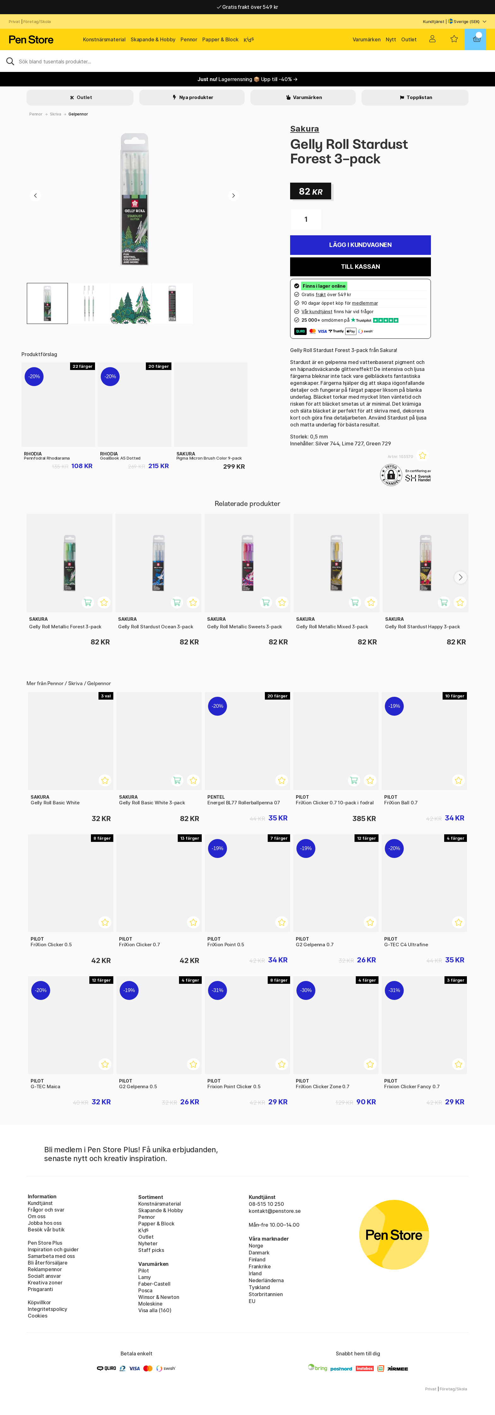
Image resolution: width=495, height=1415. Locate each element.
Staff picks (151, 1250)
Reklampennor (45, 1269)
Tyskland (259, 1287)
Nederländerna (266, 1280)
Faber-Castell (154, 1284)
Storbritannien (266, 1294)
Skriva (55, 114)
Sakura (304, 128)
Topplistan (419, 97)
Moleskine (150, 1304)
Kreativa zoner (45, 1282)
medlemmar (365, 303)
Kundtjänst (433, 21)
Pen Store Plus (45, 1243)
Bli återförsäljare (48, 1262)
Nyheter (148, 1243)
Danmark (259, 1252)
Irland (255, 1273)
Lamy (144, 1277)
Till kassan (360, 266)
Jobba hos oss (45, 1223)
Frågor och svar (46, 1210)
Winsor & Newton (158, 1297)
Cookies (37, 1315)
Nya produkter (196, 97)
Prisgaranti (40, 1289)
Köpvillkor (39, 1302)
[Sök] (247, 61)
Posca (145, 1290)
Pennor (189, 39)
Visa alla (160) (154, 1310)
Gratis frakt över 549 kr (247, 7)
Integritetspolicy (47, 1309)
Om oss (36, 1216)
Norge (256, 1245)
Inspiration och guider (53, 1249)
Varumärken (367, 39)
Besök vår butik (46, 1229)
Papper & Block (220, 39)
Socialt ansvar (44, 1276)
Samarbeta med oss (51, 1256)
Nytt (391, 39)
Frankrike (260, 1266)
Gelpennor (78, 114)
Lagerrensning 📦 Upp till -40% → (247, 79)
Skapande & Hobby (153, 39)
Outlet (409, 39)
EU (252, 1301)
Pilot (143, 1270)
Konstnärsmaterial (104, 39)
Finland (257, 1259)
